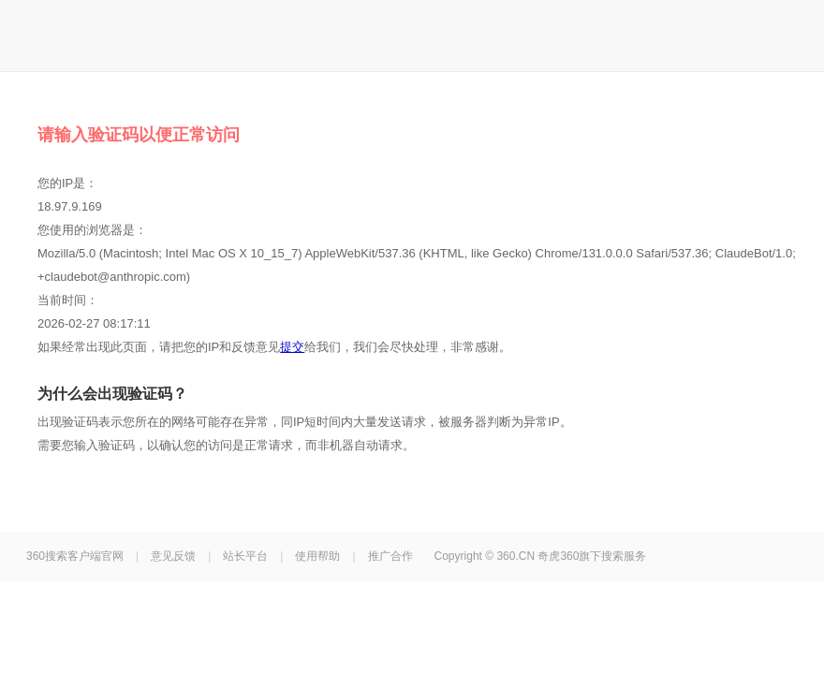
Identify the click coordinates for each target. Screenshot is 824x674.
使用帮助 (317, 556)
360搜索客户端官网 (75, 556)
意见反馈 (173, 556)
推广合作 (390, 556)
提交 (292, 347)
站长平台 (245, 556)
